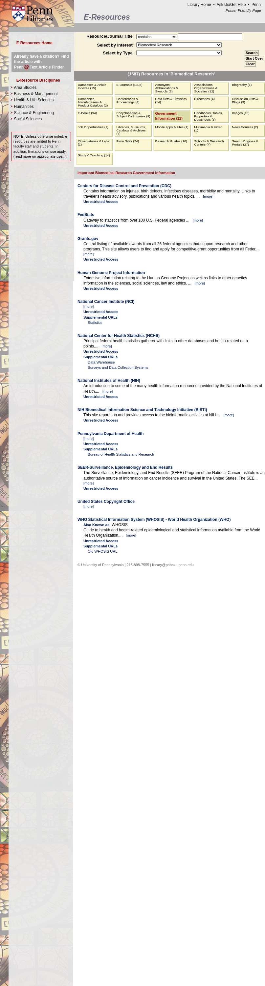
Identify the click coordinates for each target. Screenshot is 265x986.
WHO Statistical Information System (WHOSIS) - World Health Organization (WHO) (154, 519)
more (208, 196)
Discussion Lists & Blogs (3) (245, 100)
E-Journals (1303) (129, 85)
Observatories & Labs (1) (93, 142)
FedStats (85, 214)
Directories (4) (204, 99)
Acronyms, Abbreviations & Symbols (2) (166, 88)
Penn (256, 4)
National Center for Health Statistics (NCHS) (118, 335)
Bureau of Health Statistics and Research (121, 454)
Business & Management (35, 93)
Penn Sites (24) (127, 141)
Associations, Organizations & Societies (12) (205, 88)
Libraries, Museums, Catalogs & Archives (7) (131, 130)
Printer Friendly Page (243, 10)
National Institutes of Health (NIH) (108, 380)
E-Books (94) (87, 113)
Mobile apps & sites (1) (171, 127)
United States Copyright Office (106, 501)
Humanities (23, 106)
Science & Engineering (34, 112)
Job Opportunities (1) (93, 127)
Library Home (199, 4)
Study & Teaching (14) (94, 155)
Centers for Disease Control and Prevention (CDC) (124, 186)
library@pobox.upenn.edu (173, 565)
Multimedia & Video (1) (208, 128)
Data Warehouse (101, 362)
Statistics (95, 323)
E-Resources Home (34, 43)
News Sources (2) (245, 127)
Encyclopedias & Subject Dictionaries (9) (133, 114)
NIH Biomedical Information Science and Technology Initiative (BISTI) (142, 409)
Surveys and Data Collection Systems (118, 367)
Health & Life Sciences (34, 100)
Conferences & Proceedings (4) (127, 100)
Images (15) (241, 113)
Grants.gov (87, 238)
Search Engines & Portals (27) (245, 142)
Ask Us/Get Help (231, 4)
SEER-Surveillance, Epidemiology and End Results (125, 467)
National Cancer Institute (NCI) (105, 301)
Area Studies (25, 87)
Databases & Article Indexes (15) (92, 86)
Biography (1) (242, 85)
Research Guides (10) (171, 141)
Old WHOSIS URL (102, 551)
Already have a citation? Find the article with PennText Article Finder (41, 61)
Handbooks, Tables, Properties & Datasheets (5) (208, 116)
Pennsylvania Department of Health (110, 433)
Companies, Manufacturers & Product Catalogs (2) (93, 102)
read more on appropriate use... (39, 156)
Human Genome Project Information (111, 272)
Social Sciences (28, 119)
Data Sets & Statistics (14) (171, 100)
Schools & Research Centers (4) (209, 142)
